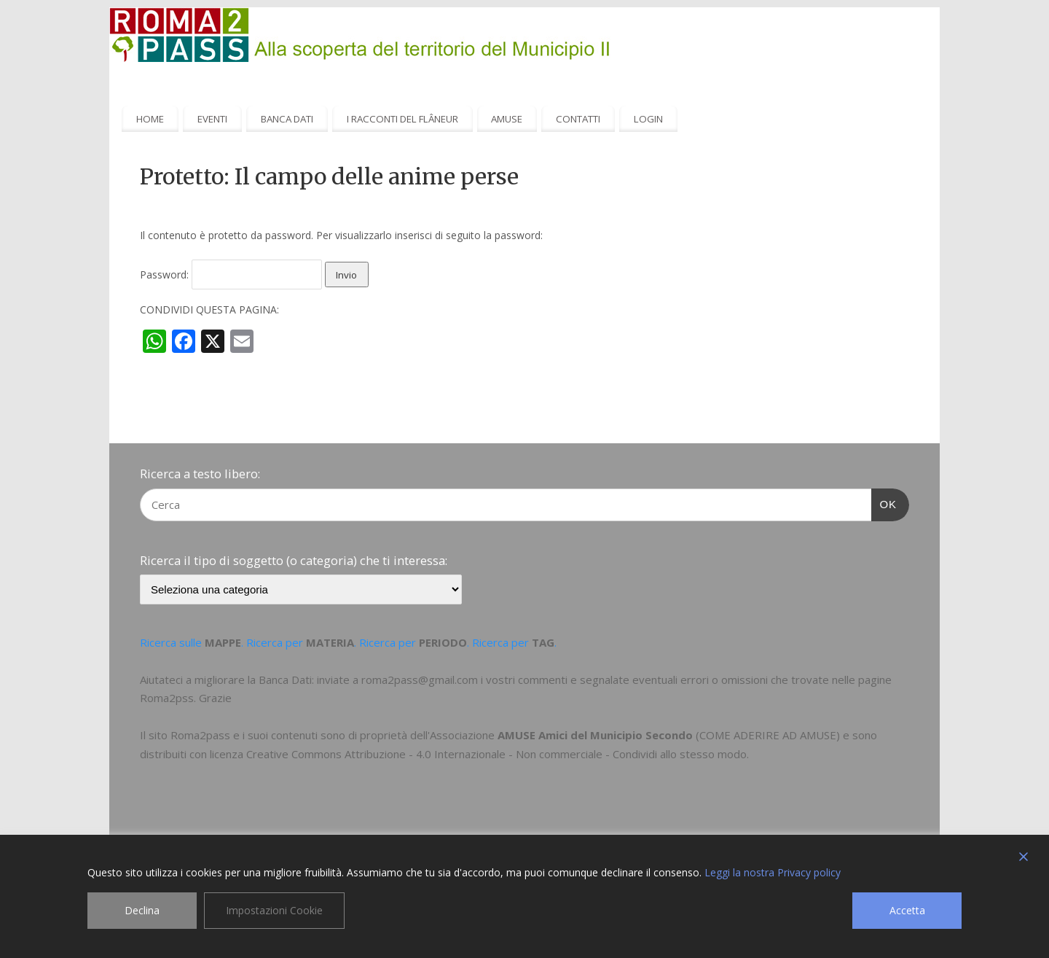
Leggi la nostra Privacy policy (772, 872)
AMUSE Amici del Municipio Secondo (595, 735)
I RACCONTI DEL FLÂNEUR (402, 118)
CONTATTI (578, 118)
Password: (231, 274)
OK (884, 502)
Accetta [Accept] (907, 910)
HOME (150, 118)
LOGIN (648, 118)
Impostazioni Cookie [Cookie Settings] (274, 910)
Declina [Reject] (142, 910)
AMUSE (506, 118)
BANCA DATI (287, 118)
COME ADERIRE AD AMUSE (767, 735)
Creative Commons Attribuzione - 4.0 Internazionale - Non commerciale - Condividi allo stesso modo (496, 754)
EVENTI (212, 118)
